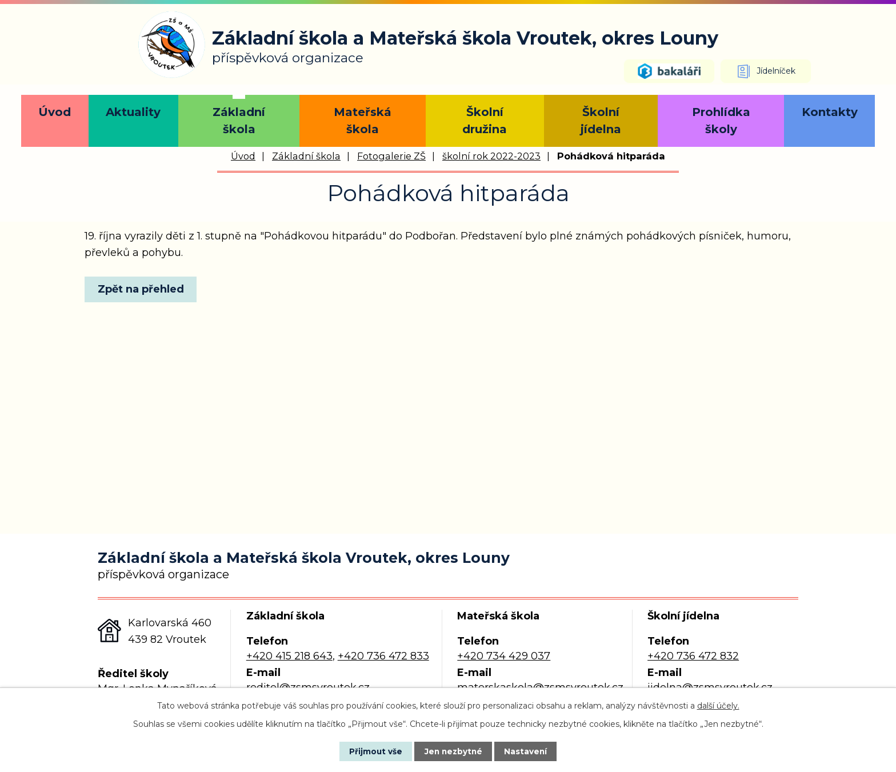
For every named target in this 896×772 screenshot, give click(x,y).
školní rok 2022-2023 (491, 156)
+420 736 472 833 (383, 656)
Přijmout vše (370, 751)
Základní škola (239, 120)
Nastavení (531, 751)
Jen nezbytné (453, 751)
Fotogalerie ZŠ (391, 156)
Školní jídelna (601, 120)
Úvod (54, 112)
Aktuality (133, 112)
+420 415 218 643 (289, 656)
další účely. (718, 705)
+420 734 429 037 (503, 656)
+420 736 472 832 (693, 656)
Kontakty (830, 112)
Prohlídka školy (721, 120)
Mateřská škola (362, 120)
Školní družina (484, 120)
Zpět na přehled (143, 289)
